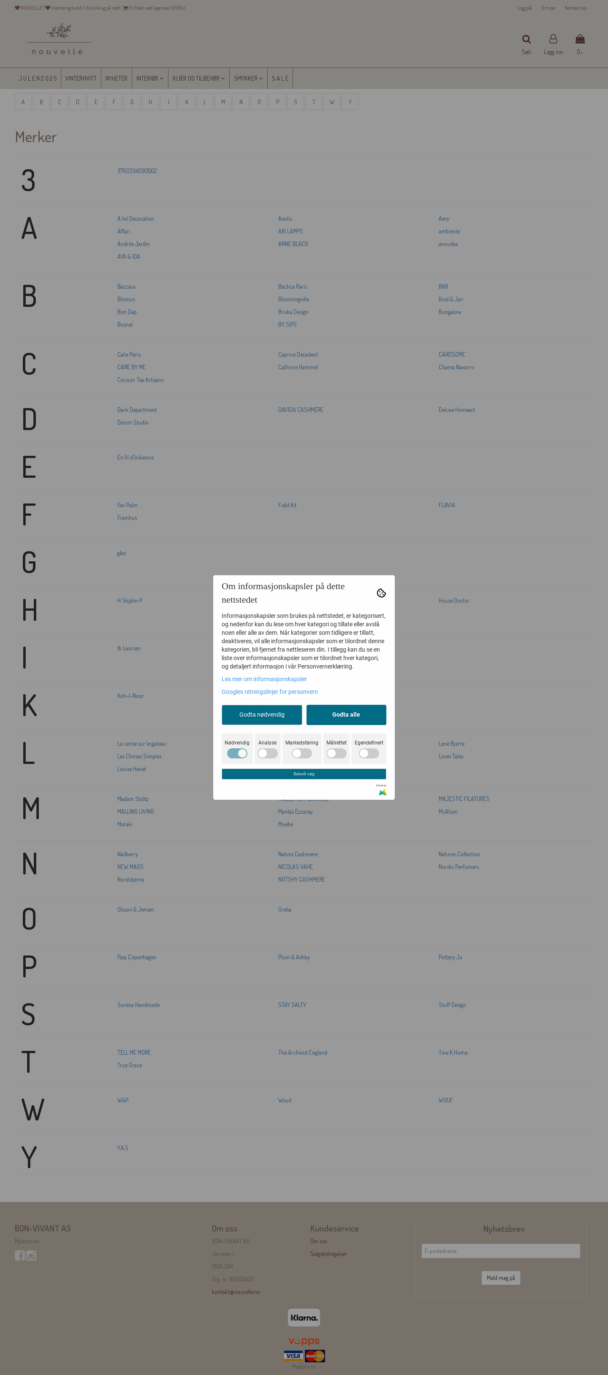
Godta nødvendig (262, 714)
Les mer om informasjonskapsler (264, 679)
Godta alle (346, 714)
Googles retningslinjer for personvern (270, 691)
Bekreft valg (304, 773)
